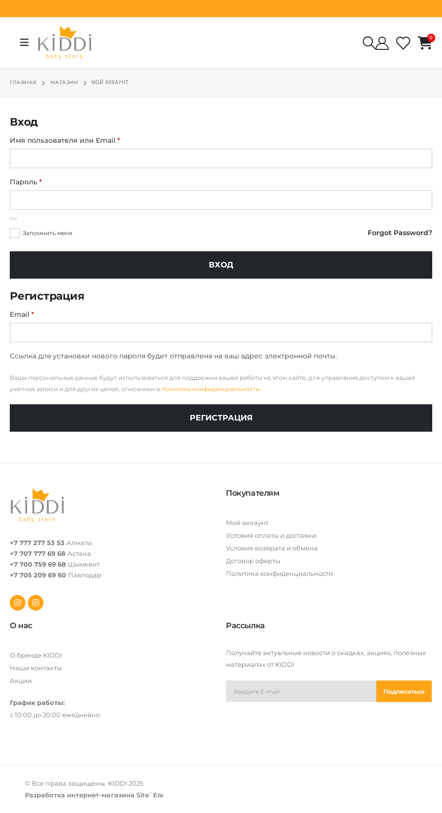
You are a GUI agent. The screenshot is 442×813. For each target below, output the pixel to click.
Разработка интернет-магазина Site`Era (94, 795)
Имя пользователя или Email (89, 139)
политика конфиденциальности (210, 389)
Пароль (49, 181)
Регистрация (221, 417)
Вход (221, 264)
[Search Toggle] (369, 42)
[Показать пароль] (13, 219)
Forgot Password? (400, 232)
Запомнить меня (47, 233)
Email (46, 313)
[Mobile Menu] (27, 42)
